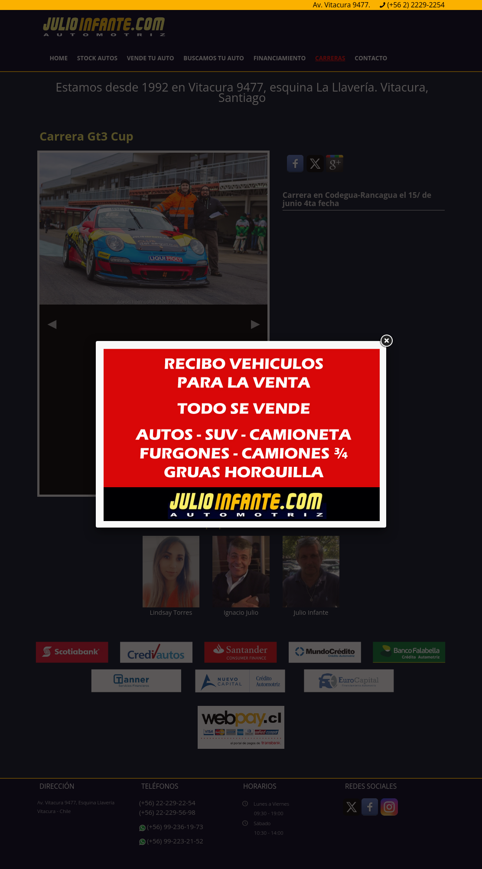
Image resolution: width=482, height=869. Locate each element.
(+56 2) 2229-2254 (416, 5)
